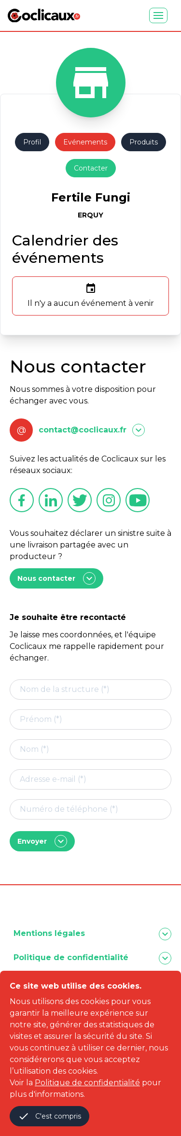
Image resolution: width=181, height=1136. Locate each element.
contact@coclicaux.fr (82, 429)
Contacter (91, 168)
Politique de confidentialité (87, 1082)
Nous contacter (56, 578)
